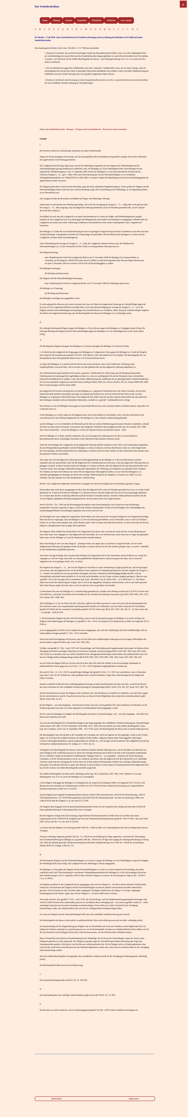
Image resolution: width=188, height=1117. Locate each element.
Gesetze (68, 20)
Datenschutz (56, 1099)
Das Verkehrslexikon (47, 6)
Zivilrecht (111, 20)
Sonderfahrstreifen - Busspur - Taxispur (66, 129)
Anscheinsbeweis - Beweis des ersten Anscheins (107, 129)
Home (45, 20)
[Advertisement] (94, 109)
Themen (56, 20)
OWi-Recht (96, 20)
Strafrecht (81, 20)
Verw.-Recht (126, 20)
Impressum (133, 1099)
